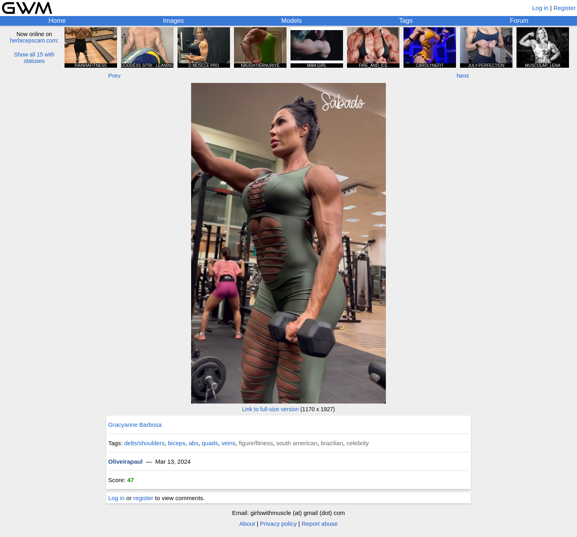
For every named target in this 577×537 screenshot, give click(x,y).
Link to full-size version (270, 409)
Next (462, 75)
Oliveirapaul (125, 461)
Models (291, 20)
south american (297, 443)
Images (173, 20)
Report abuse (320, 523)
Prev (114, 75)
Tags (406, 20)
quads (210, 443)
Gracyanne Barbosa (134, 424)
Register (564, 7)
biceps (176, 443)
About (247, 523)
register (143, 498)
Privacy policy (278, 523)
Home (57, 20)
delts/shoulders (144, 443)
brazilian (332, 443)
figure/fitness (256, 443)
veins (229, 443)
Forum (519, 20)
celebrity (358, 443)
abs (193, 443)
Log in (540, 7)
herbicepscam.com (33, 40)
